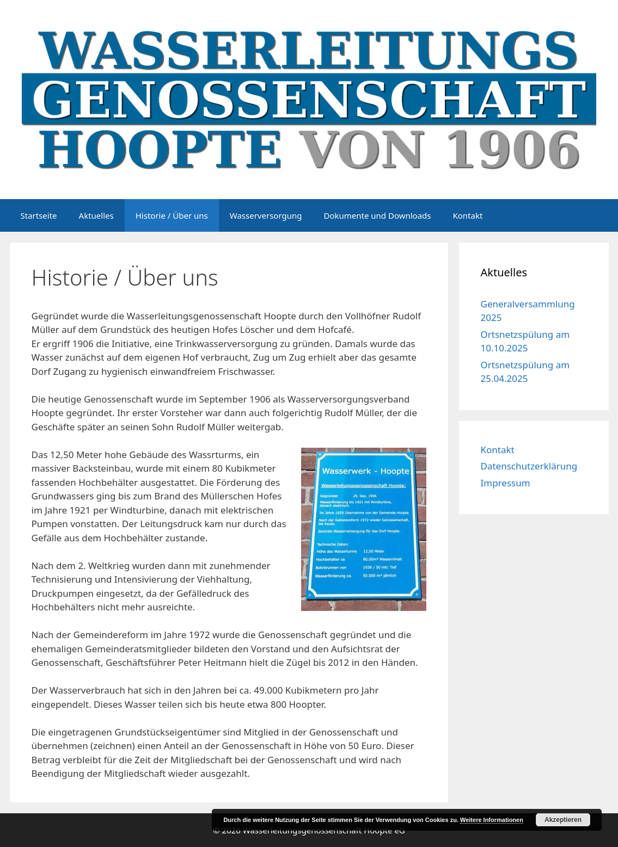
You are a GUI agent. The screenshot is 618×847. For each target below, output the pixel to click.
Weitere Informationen (491, 820)
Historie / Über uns (172, 215)
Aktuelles (96, 215)
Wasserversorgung (266, 215)
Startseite (39, 215)
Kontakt (468, 215)
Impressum (505, 483)
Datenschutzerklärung (529, 466)
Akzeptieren (563, 820)
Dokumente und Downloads (377, 215)
